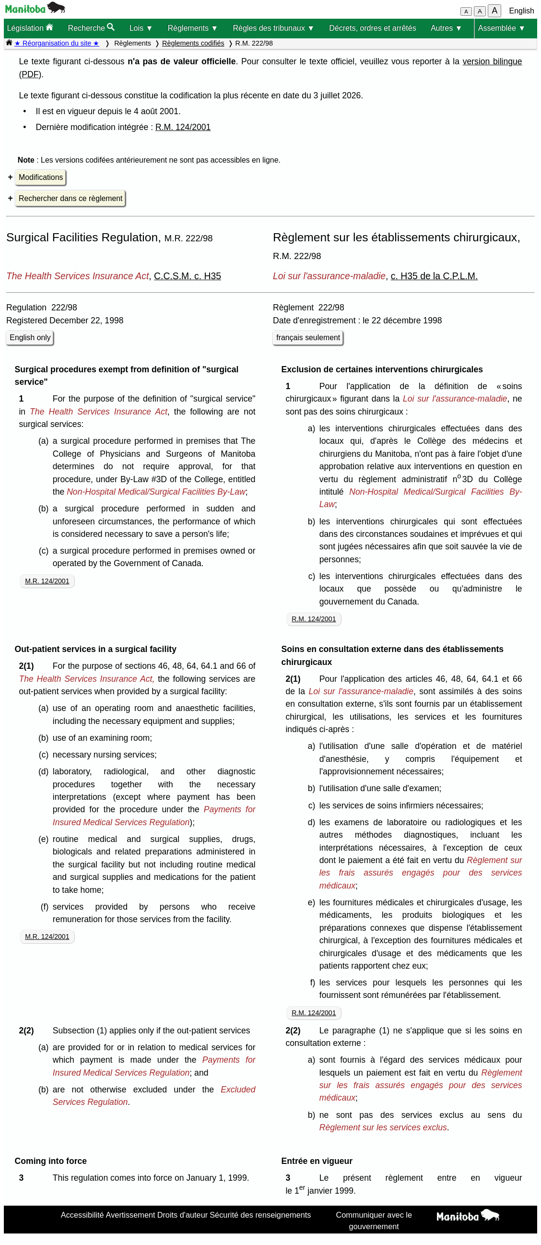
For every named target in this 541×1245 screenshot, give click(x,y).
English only (30, 337)
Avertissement (130, 1214)
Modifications (41, 177)
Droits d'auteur (182, 1214)
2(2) (28, 1030)
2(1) (28, 666)
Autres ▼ (447, 28)
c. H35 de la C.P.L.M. (434, 276)
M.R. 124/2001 (47, 581)
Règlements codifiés (193, 43)
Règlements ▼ (193, 28)
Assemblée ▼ (502, 28)
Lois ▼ (141, 28)
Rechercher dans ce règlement (70, 198)
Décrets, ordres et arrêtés (372, 28)
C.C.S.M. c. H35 (187, 276)
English (521, 11)
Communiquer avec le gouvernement (374, 1220)
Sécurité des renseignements (260, 1214)
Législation (30, 27)
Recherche (91, 27)
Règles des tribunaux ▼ (274, 28)
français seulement (308, 337)
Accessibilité (82, 1214)
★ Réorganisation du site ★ (56, 43)
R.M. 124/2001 (183, 127)
